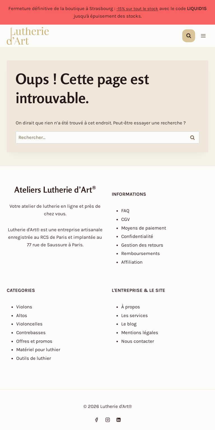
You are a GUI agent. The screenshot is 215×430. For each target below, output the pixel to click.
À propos (130, 306)
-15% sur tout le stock (137, 8)
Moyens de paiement (143, 228)
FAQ (125, 210)
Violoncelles (29, 324)
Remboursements (140, 253)
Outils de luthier (33, 358)
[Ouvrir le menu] (203, 36)
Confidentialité (137, 236)
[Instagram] (107, 419)
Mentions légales (139, 332)
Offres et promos (34, 341)
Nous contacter (137, 341)
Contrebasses (31, 332)
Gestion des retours (142, 245)
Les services (134, 315)
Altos (21, 315)
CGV (125, 219)
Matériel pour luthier (38, 349)
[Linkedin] (118, 419)
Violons (24, 306)
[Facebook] (96, 419)
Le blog (129, 324)
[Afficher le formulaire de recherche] (188, 35)
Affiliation (131, 262)
